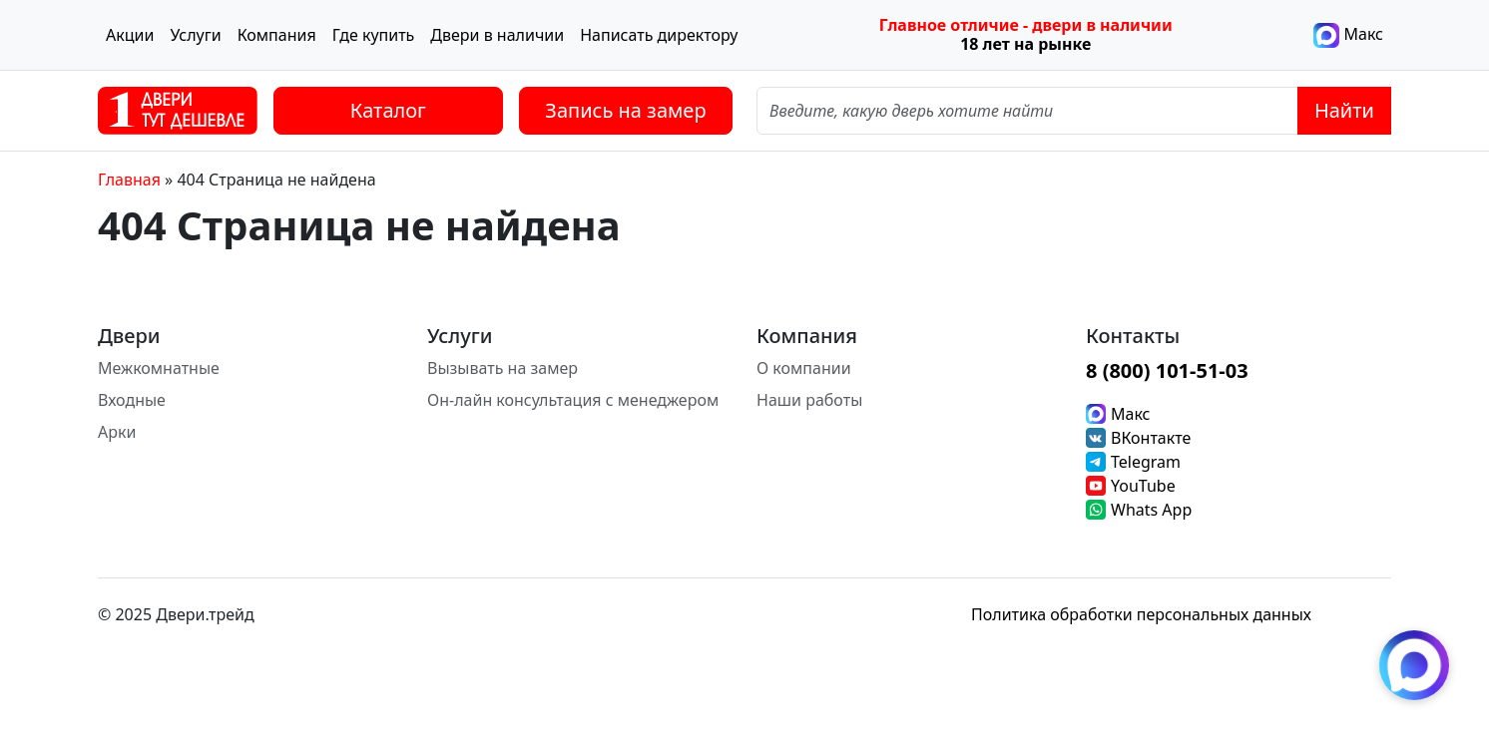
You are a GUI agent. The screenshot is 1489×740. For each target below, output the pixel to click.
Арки (117, 432)
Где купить (373, 35)
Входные (132, 400)
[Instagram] (1339, 614)
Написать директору (659, 35)
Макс (1348, 36)
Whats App (1151, 510)
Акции (130, 35)
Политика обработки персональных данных (1141, 614)
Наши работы (809, 400)
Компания (277, 35)
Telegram (1146, 462)
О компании (803, 368)
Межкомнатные (159, 368)
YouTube (1143, 486)
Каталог (388, 110)
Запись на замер (625, 110)
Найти (1344, 110)
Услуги (195, 35)
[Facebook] (1379, 614)
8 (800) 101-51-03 (1167, 370)
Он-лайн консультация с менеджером (573, 400)
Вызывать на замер (502, 368)
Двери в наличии (497, 35)
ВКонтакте (1151, 438)
